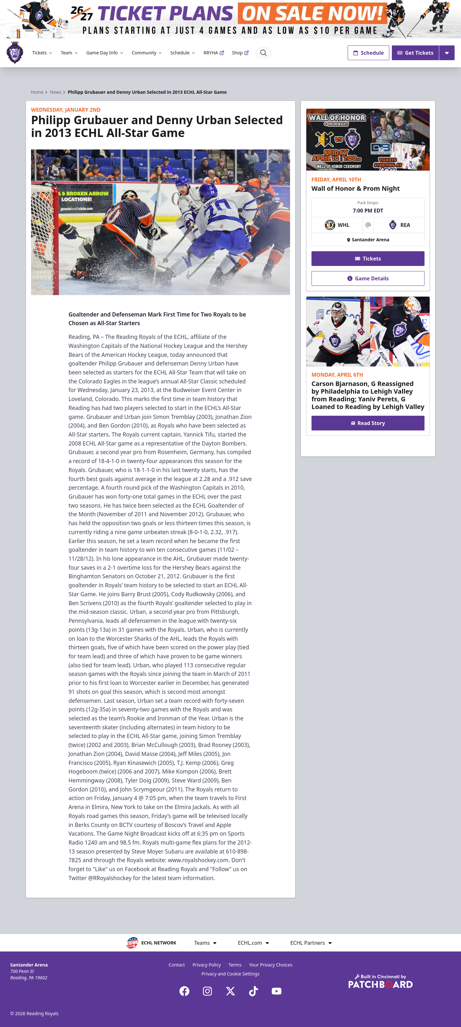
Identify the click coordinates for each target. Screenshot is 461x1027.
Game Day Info (105, 53)
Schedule (183, 53)
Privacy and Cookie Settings (231, 974)
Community (147, 53)
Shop (240, 53)
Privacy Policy (206, 965)
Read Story (368, 423)
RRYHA (214, 53)
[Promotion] (230, 19)
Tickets (42, 53)
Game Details (368, 278)
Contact (177, 965)
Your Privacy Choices (270, 965)
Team (70, 53)
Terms (235, 965)
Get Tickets (415, 52)
